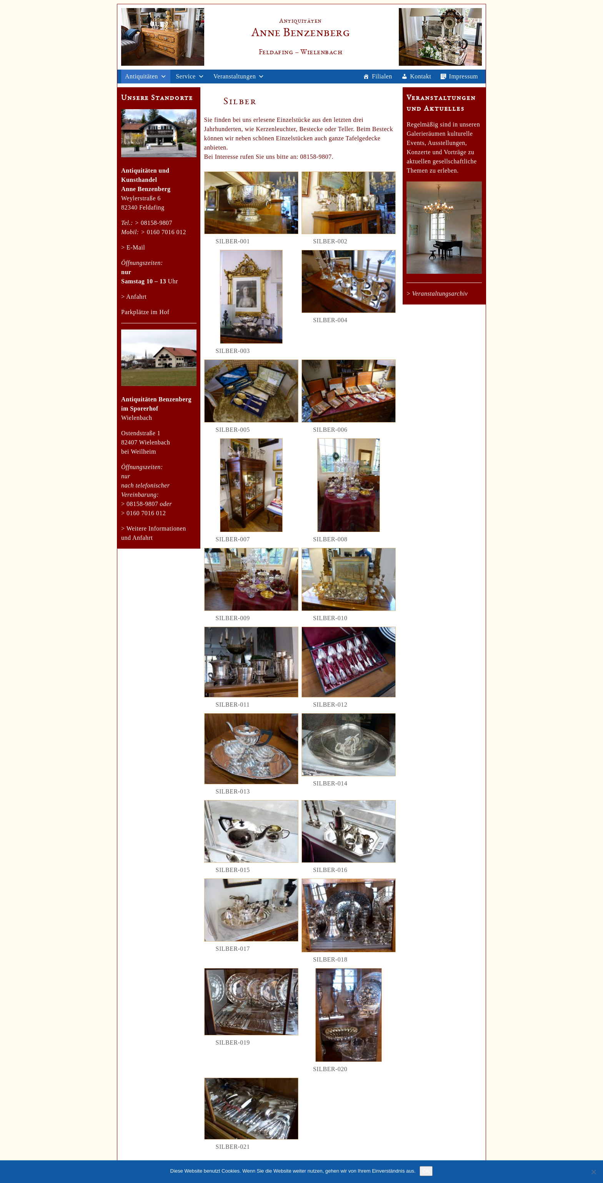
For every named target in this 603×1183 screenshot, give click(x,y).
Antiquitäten (141, 76)
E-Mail (136, 247)
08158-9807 (156, 223)
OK (426, 1171)
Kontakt (420, 76)
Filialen (382, 76)
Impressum (463, 76)
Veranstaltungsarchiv (440, 293)
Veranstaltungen (234, 76)
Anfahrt (136, 296)
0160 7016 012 (166, 232)
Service (185, 76)
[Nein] (593, 1172)
